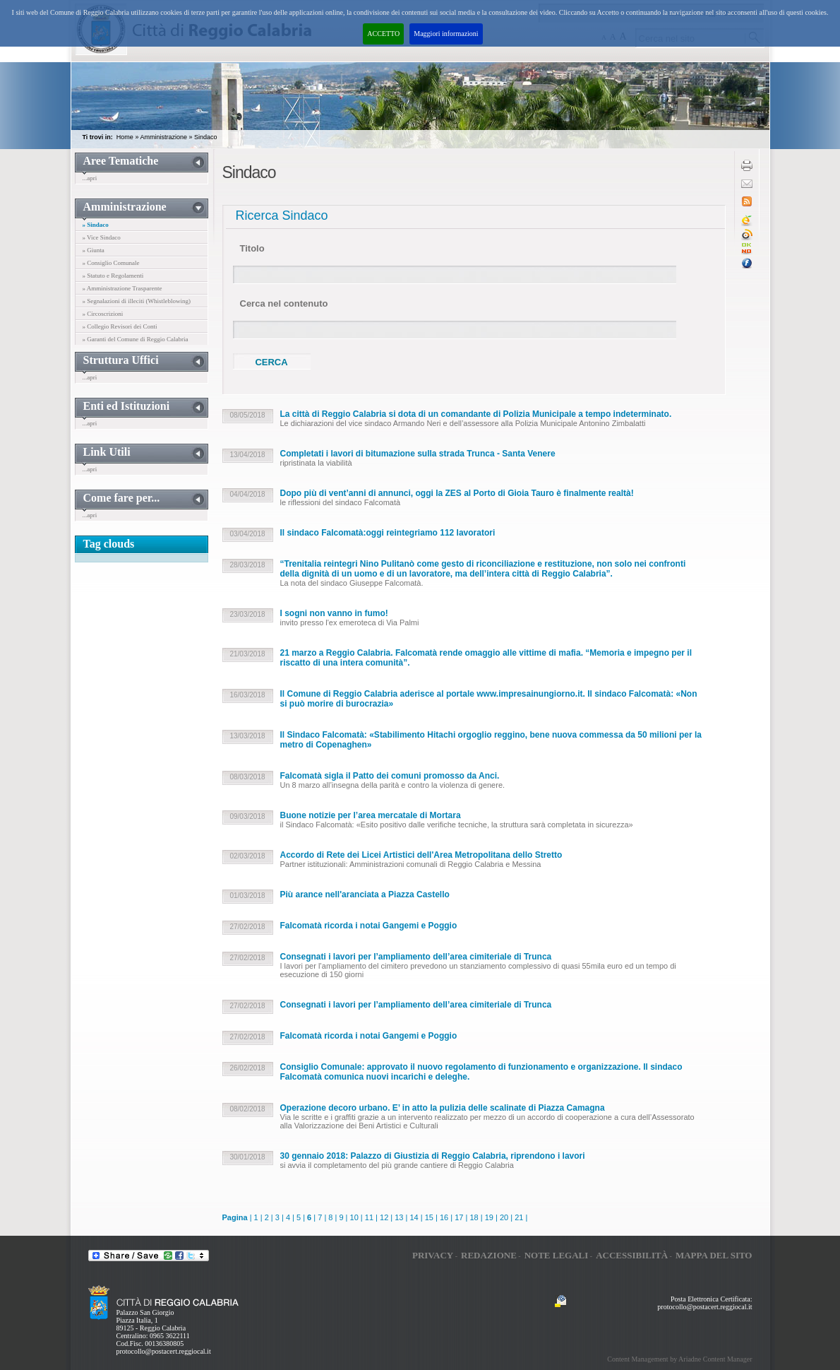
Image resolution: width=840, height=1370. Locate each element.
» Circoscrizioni (103, 313)
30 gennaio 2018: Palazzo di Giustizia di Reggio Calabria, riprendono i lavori (432, 1156)
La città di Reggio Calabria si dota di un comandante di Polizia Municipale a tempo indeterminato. (476, 414)
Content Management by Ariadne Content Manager (679, 1359)
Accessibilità (632, 1255)
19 (489, 1217)
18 (473, 1217)
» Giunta (93, 250)
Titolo (252, 248)
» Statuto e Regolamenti (113, 275)
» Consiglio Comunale (111, 262)
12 (384, 1217)
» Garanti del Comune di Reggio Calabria (135, 339)
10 (354, 1217)
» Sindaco (96, 224)
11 (369, 1217)
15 (429, 1217)
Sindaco (205, 137)
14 (413, 1217)
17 (459, 1217)
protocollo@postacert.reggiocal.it (163, 1351)
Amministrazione (163, 137)
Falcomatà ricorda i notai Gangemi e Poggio (368, 926)
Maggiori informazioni (446, 33)
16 (444, 1217)
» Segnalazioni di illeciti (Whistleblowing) (137, 301)
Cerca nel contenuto (284, 303)
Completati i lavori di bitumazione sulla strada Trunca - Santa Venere (418, 454)
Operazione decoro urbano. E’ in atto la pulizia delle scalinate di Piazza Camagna (442, 1108)
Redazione (489, 1255)
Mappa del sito (714, 1255)
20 (504, 1217)
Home (124, 137)
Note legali (556, 1255)
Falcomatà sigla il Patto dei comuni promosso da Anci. (390, 776)
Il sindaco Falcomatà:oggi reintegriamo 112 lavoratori (388, 533)
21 (519, 1217)
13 (399, 1217)
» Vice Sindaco (102, 237)
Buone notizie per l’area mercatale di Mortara (370, 815)
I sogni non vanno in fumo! (334, 613)
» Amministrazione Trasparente (122, 288)
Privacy (432, 1255)
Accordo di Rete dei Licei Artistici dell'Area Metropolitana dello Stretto (421, 855)
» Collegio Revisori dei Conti (120, 326)
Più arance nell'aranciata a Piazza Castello (365, 894)
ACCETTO (383, 33)
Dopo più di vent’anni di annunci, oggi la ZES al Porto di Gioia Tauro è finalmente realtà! (457, 493)
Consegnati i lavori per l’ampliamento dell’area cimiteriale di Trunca (416, 957)
